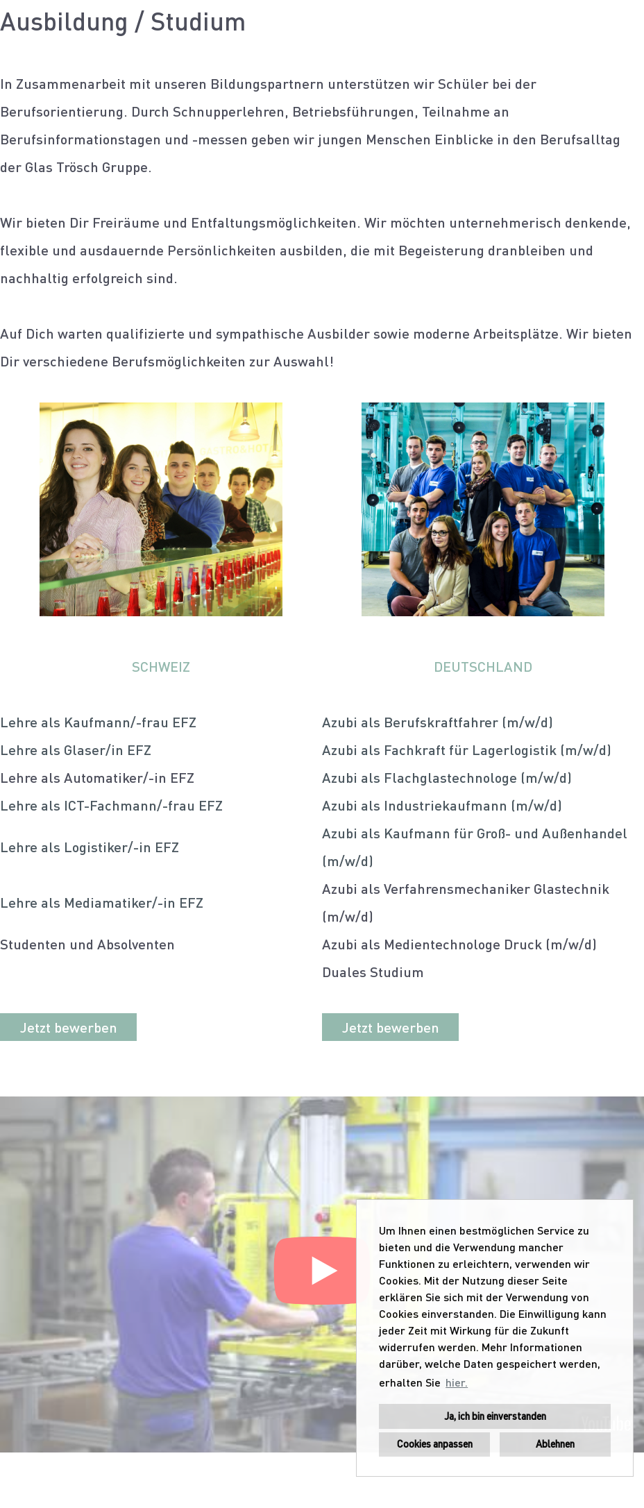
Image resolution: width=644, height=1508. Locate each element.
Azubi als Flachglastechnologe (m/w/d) (447, 777)
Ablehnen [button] (555, 1444)
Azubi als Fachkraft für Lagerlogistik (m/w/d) (466, 749)
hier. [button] (457, 1382)
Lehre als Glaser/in (62, 749)
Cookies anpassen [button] (435, 1444)
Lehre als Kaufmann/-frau (84, 721)
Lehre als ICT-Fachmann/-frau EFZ (111, 805)
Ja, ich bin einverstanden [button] (495, 1416)
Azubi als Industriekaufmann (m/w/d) (442, 805)
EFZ (182, 721)
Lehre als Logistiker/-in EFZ (89, 846)
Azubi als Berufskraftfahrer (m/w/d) (437, 721)
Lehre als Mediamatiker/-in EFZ (101, 902)
